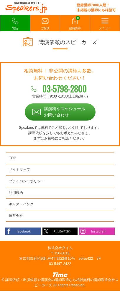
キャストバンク (21, 204)
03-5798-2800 (64, 89)
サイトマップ (19, 170)
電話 (15, 23)
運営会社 (16, 216)
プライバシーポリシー (26, 181)
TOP (12, 158)
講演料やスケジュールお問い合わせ (64, 111)
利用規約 (16, 193)
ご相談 (45, 23)
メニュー (105, 23)
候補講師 (75, 23)
